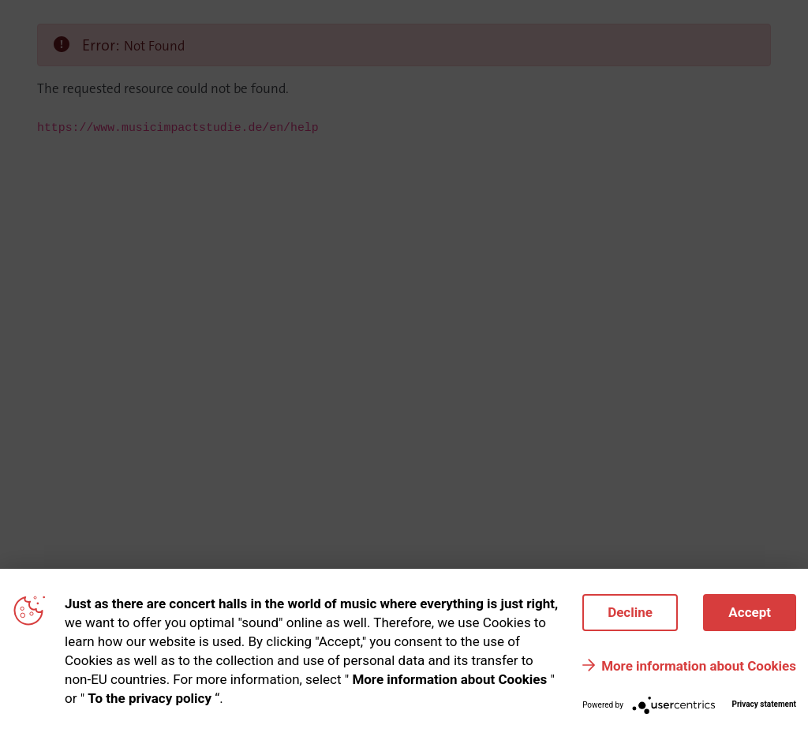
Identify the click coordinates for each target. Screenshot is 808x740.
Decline (630, 612)
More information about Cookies (698, 666)
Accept (749, 612)
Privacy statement (763, 704)
